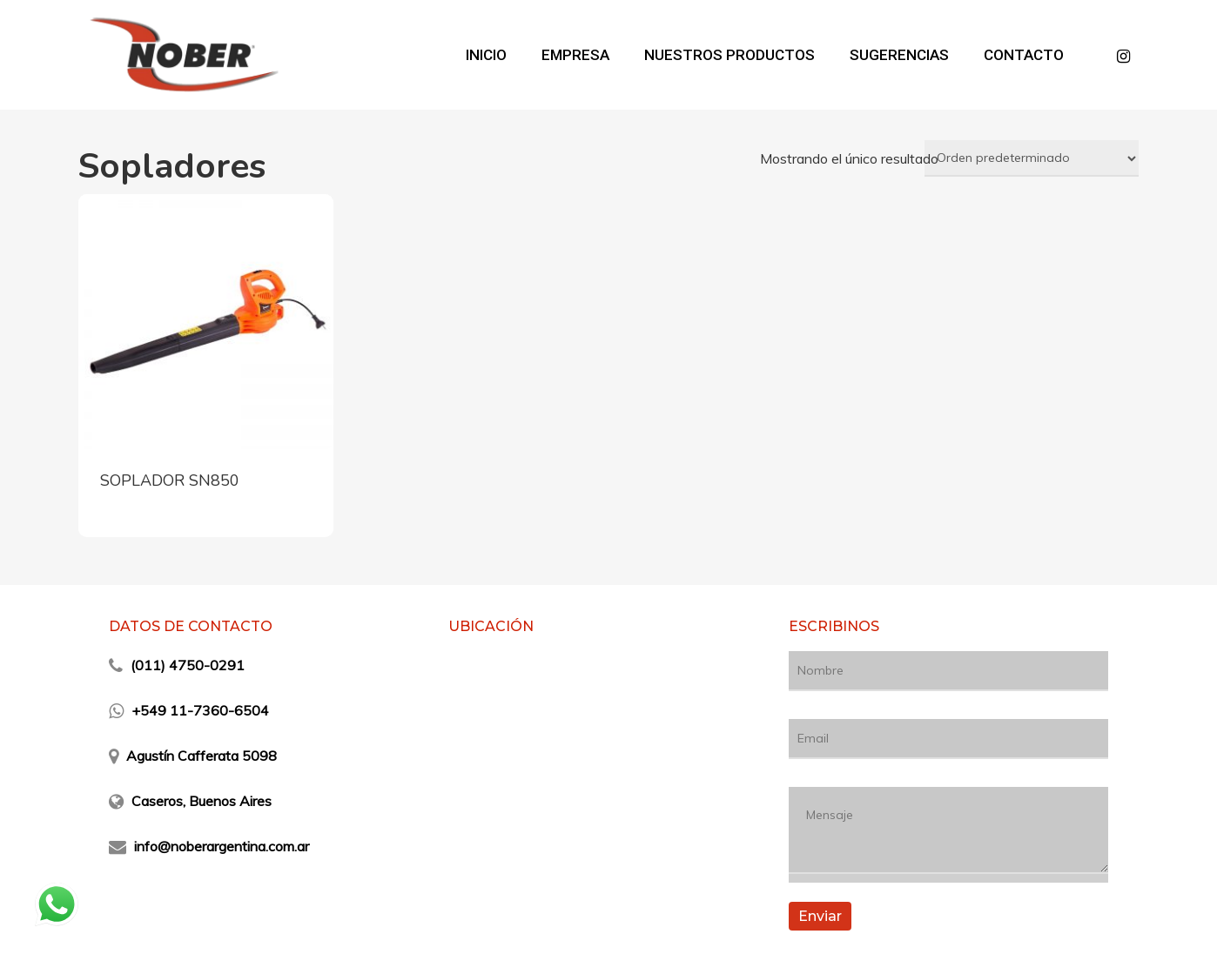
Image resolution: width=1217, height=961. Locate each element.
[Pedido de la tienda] (1032, 158)
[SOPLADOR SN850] (205, 321)
